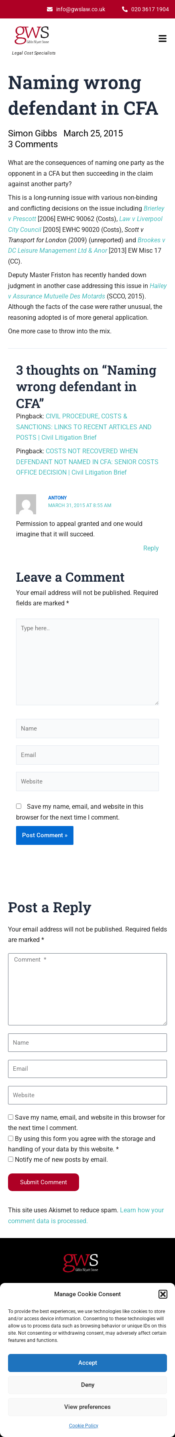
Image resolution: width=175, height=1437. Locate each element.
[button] (163, 1294)
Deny (87, 1384)
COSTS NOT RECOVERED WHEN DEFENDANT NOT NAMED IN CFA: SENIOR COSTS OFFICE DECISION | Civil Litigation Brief (87, 461)
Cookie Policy (83, 1426)
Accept (87, 1362)
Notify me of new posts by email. (61, 1159)
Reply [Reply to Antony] (151, 548)
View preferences (87, 1407)
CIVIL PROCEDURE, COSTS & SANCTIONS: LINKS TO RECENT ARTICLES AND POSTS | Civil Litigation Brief (84, 426)
